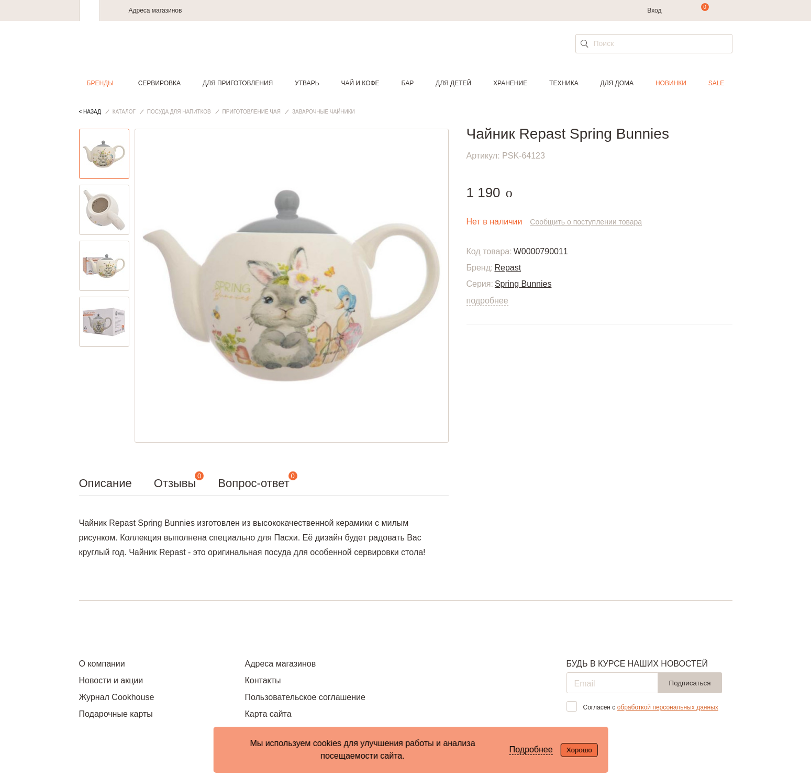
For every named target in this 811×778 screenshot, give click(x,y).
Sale (716, 83)
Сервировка (159, 83)
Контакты (263, 680)
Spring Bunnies (523, 283)
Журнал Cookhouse (116, 697)
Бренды (100, 83)
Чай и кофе (360, 83)
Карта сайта (268, 713)
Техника (564, 83)
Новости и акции (111, 680)
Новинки (671, 83)
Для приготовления (238, 83)
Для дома (617, 83)
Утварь (307, 83)
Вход (654, 10)
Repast (507, 267)
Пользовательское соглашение (305, 697)
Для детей (453, 83)
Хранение (510, 83)
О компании (102, 663)
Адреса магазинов (155, 10)
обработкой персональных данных (667, 707)
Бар (408, 83)
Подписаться (690, 683)
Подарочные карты (116, 713)
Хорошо (579, 750)
